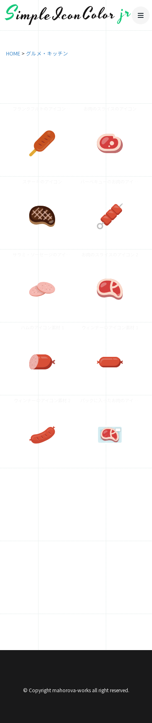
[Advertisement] (76, 554)
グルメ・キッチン (47, 53)
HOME (13, 53)
